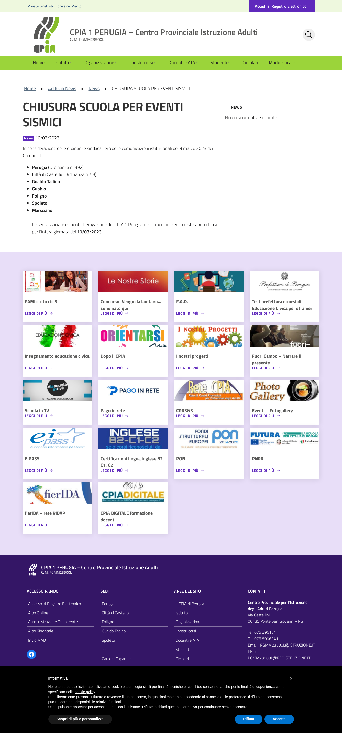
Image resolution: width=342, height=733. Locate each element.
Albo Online (38, 613)
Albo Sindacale (40, 631)
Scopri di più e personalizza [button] (80, 719)
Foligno (108, 622)
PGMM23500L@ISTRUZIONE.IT (287, 645)
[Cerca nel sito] (309, 35)
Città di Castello (115, 613)
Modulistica (282, 62)
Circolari (250, 62)
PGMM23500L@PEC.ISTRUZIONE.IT (279, 658)
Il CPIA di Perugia (189, 603)
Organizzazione (101, 62)
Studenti (221, 62)
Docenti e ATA (184, 62)
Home (39, 62)
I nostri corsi (143, 62)
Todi (105, 649)
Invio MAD (37, 640)
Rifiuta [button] (248, 719)
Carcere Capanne (116, 658)
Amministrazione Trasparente (53, 622)
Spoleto (108, 640)
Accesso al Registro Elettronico (54, 603)
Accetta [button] (279, 719)
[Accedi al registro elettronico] (282, 6)
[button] (291, 678)
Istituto (64, 62)
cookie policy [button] (85, 692)
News (28, 138)
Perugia (108, 603)
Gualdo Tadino (114, 631)
